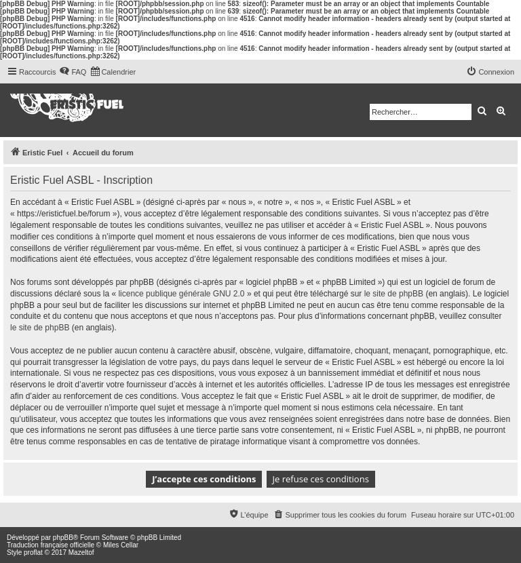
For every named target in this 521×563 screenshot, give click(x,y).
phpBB (63, 537)
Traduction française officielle (50, 545)
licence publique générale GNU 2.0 (181, 293)
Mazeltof (81, 552)
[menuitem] (72, 72)
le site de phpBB (393, 293)
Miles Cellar (120, 545)
